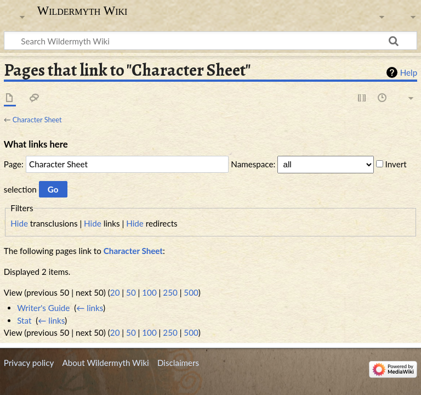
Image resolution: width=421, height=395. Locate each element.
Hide (19, 223)
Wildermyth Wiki (82, 11)
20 (115, 292)
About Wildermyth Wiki (105, 363)
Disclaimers (178, 363)
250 (170, 292)
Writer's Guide (43, 308)
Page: (14, 164)
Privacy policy (29, 363)
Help (408, 72)
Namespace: (253, 164)
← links (89, 308)
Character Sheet (37, 119)
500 (191, 292)
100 (149, 292)
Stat (24, 320)
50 (131, 292)
